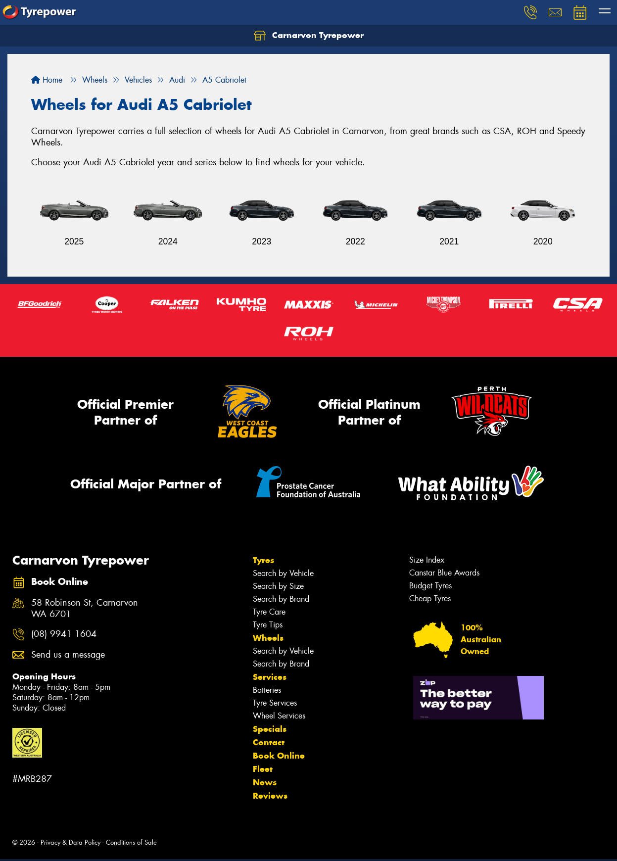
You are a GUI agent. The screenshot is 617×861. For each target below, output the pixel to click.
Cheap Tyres (430, 598)
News (265, 782)
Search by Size (278, 586)
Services (269, 676)
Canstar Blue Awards (444, 573)
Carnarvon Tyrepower (309, 36)
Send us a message (68, 655)
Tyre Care (269, 612)
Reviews (270, 795)
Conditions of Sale (131, 842)
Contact (269, 742)
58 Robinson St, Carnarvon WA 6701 (84, 608)
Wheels (268, 637)
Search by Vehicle (283, 573)
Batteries (267, 690)
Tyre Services (275, 703)
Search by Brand (281, 599)
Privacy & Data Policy (70, 842)
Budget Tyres (430, 585)
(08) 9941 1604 (63, 634)
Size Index (426, 560)
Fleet (263, 769)
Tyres (263, 560)
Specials (269, 728)
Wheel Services (279, 716)
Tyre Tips (268, 625)
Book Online (279, 755)
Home (46, 80)
